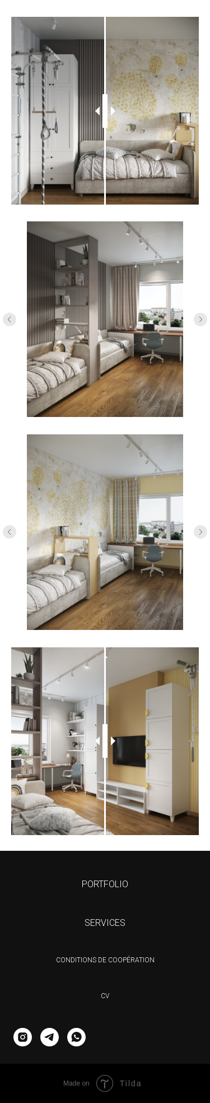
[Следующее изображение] (200, 319)
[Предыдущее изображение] (9, 319)
